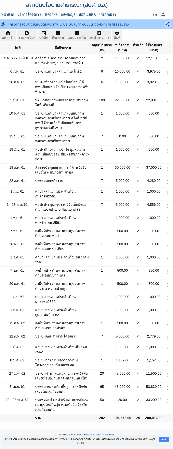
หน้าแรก (7, 14)
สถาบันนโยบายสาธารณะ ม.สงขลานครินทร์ (94, 435)
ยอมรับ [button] (164, 439)
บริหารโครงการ (29, 14)
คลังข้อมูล (68, 14)
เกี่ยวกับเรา (107, 14)
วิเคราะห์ (50, 14)
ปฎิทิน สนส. (87, 14)
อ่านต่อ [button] (80, 442)
